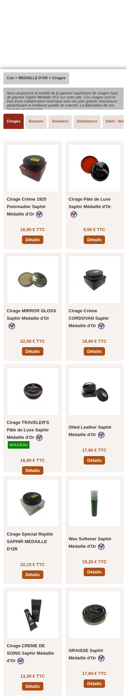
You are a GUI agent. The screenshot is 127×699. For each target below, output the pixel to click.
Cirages (13, 121)
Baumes (36, 121)
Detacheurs (87, 121)
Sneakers (60, 121)
